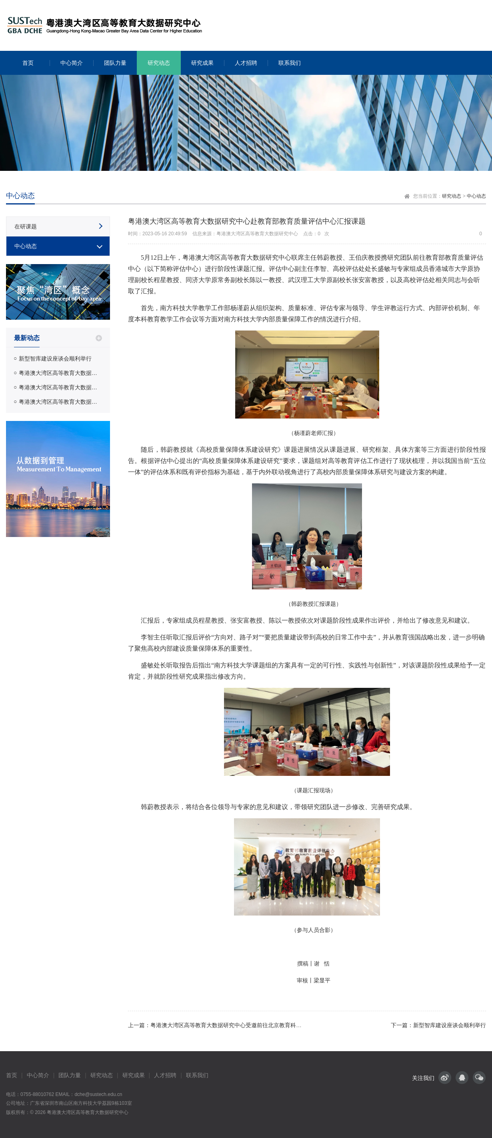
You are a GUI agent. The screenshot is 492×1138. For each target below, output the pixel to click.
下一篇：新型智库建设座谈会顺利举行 (438, 1025)
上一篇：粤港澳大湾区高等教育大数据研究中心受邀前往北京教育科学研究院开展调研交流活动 (245, 1025)
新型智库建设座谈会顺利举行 (55, 358)
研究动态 (451, 196)
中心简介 (38, 1075)
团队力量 (69, 1075)
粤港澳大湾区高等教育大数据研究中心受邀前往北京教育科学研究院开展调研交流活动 (60, 387)
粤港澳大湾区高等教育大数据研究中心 (87, 1112)
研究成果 (133, 1075)
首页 (11, 1075)
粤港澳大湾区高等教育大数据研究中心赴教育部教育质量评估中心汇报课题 (60, 373)
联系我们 (197, 1075)
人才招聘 (165, 1075)
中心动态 (476, 196)
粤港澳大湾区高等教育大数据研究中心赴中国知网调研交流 (60, 402)
